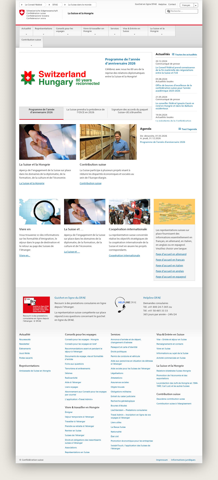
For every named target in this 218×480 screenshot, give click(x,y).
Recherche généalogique (123, 401)
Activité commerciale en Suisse (171, 358)
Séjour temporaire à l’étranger (79, 417)
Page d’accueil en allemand (171, 254)
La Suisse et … (72, 251)
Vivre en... (24, 255)
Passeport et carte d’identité (124, 347)
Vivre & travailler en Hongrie (95, 31)
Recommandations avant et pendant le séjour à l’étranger (83, 350)
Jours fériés (24, 353)
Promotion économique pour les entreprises (132, 441)
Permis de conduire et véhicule (125, 356)
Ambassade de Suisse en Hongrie (35, 371)
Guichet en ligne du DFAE (70, 297)
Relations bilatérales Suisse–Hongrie (174, 371)
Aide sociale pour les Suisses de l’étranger (130, 368)
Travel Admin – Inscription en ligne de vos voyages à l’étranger (131, 416)
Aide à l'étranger (73, 382)
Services (115, 31)
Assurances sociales (120, 382)
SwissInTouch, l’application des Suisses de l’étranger (130, 447)
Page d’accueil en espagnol (171, 276)
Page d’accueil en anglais (170, 271)
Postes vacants (26, 358)
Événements (25, 349)
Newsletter (24, 344)
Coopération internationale (124, 255)
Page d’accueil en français (170, 259)
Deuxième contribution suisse (171, 399)
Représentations (43, 31)
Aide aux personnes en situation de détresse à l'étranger (132, 362)
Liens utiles (116, 422)
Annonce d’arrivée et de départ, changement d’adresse (126, 341)
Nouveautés (24, 339)
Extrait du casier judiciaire (123, 396)
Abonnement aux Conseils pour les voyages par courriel (85, 393)
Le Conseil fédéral (33, 5)
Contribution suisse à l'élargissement (174, 403)
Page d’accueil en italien (169, 265)
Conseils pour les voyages (67, 31)
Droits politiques (118, 352)
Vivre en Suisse (163, 349)
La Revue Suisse (118, 427)
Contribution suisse (31, 42)
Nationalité (116, 432)
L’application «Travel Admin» (79, 399)
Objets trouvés (117, 387)
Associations (71, 447)
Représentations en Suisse (77, 452)
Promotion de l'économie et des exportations (172, 377)
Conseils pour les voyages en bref (80, 344)
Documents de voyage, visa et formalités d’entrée (84, 358)
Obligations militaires (121, 392)
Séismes (68, 373)
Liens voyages (71, 387)
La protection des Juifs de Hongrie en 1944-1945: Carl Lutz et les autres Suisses (177, 384)
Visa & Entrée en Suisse (134, 31)
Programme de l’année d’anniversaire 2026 (122, 61)
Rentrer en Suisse (73, 431)
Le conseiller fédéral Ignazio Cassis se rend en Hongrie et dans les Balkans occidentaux (175, 106)
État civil (115, 436)
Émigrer (68, 412)
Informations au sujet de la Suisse (172, 353)
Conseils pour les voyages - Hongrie (82, 339)
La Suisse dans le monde (79, 5)
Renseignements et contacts (170, 344)
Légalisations (117, 373)
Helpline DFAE (152, 297)
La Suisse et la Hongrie (161, 31)
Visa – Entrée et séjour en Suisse (172, 339)
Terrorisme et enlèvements (77, 368)
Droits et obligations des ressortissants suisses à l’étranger (83, 441)
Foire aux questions (74, 364)
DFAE (55, 5)
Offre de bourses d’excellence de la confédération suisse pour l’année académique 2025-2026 (174, 88)
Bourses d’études (119, 406)
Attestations (116, 378)
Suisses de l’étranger (74, 435)
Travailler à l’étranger (75, 421)
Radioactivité (71, 378)
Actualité (26, 31)
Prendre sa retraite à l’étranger (79, 426)
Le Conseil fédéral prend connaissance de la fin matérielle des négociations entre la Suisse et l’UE (175, 70)
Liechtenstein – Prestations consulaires (129, 410)
